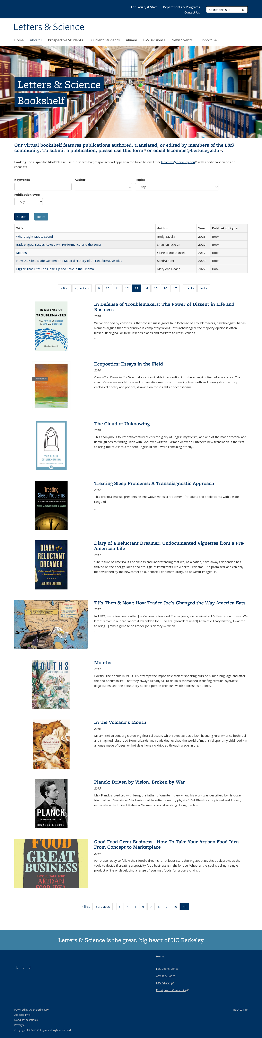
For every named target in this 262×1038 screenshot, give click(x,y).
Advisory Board (165, 976)
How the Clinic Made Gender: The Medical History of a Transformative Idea (69, 261)
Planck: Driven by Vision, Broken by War (139, 782)
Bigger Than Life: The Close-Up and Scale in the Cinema (55, 269)
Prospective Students (66, 40)
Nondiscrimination (26, 1020)
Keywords (22, 180)
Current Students (105, 40)
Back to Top (240, 1009)
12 (128, 289)
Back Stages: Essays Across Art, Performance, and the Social (58, 244)
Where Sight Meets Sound (34, 236)
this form (134, 150)
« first (66, 289)
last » (205, 289)
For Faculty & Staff (144, 7)
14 (147, 289)
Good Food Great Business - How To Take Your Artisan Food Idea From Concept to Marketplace (166, 844)
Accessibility (22, 1015)
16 (167, 289)
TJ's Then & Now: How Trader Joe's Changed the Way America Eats (169, 602)
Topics (140, 180)
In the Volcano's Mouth (120, 722)
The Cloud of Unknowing (122, 423)
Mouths (21, 253)
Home (19, 40)
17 (176, 289)
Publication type (27, 194)
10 (109, 289)
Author (80, 180)
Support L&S (209, 40)
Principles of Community (172, 990)
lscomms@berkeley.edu (194, 150)
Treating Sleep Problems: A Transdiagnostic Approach (154, 483)
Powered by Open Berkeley (31, 1009)
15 (157, 289)
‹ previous (83, 289)
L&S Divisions (154, 40)
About (36, 40)
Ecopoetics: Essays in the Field (128, 364)
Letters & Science (49, 27)
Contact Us (192, 12)
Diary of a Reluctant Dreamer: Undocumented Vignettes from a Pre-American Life (169, 545)
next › (191, 289)
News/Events (182, 40)
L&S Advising (165, 983)
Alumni (131, 40)
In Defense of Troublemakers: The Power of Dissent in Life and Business (164, 307)
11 (118, 289)
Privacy (19, 1025)
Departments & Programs (181, 7)
